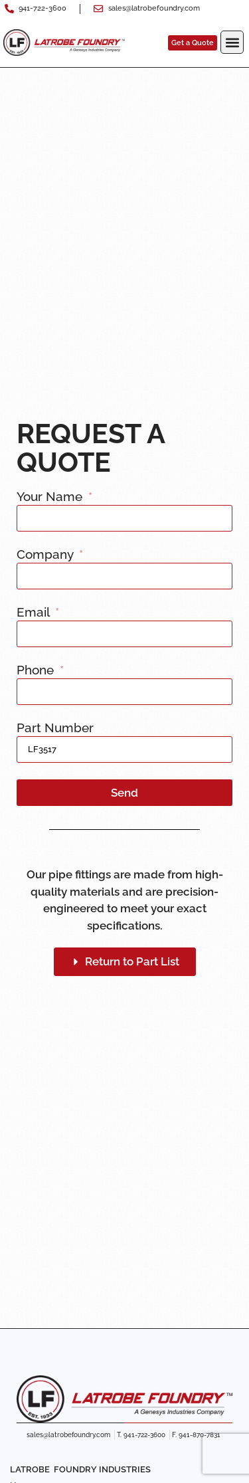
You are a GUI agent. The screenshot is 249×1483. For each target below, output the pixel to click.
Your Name (51, 497)
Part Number (55, 728)
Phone (37, 670)
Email (34, 612)
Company (46, 554)
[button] (232, 42)
